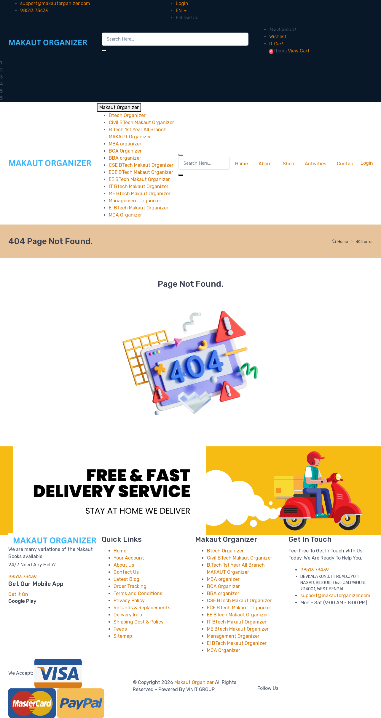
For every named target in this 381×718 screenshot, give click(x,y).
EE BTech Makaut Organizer (237, 615)
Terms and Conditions (138, 593)
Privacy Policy (129, 600)
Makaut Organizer (194, 682)
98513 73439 (34, 10)
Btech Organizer (225, 551)
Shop (288, 163)
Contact (346, 163)
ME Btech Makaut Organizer (238, 629)
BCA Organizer (223, 586)
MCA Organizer (223, 650)
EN (179, 10)
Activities (315, 163)
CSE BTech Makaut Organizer (239, 600)
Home (241, 163)
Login (182, 3)
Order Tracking (130, 586)
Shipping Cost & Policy (139, 622)
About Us (124, 565)
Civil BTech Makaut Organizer (239, 558)
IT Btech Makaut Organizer (237, 622)
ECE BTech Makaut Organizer (239, 607)
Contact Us (126, 572)
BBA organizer (223, 593)
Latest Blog (126, 579)
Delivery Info (128, 615)
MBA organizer (223, 579)
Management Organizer (233, 636)
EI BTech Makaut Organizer (237, 643)
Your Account (129, 558)
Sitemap (123, 636)
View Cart (299, 51)
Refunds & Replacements (142, 607)
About (265, 163)
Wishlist (277, 36)
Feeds (120, 629)
